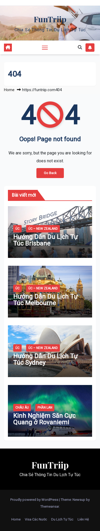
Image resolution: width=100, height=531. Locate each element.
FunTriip (50, 19)
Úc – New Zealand (43, 229)
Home (9, 89)
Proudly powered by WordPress (34, 500)
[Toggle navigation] (45, 47)
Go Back (50, 173)
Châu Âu (22, 407)
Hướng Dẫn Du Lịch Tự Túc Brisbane (45, 240)
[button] (80, 47)
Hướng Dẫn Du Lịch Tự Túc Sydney (45, 359)
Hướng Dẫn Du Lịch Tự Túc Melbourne (45, 300)
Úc (17, 229)
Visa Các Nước (36, 519)
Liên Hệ (83, 519)
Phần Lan (44, 407)
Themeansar (49, 506)
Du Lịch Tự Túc (62, 519)
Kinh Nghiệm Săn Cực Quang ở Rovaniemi (44, 419)
